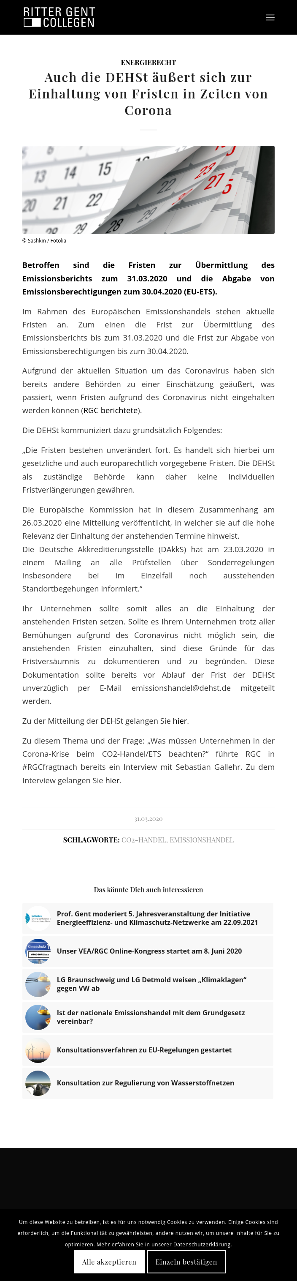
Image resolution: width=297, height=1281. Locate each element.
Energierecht (148, 62)
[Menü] (270, 17)
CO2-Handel (144, 839)
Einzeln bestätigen (186, 1261)
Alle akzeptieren (109, 1261)
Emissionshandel (202, 839)
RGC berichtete (111, 410)
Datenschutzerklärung (202, 1244)
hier (180, 720)
